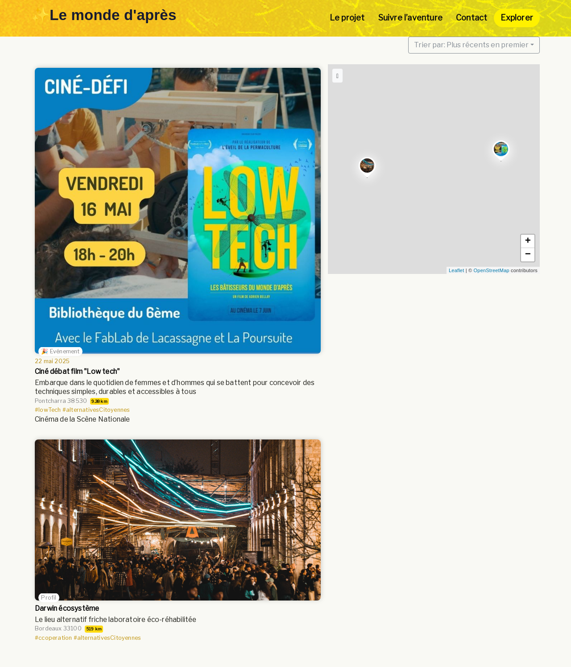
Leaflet (456, 270)
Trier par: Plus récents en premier (471, 45)
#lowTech (48, 409)
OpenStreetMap (491, 270)
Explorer (517, 17)
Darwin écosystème (67, 608)
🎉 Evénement (60, 351)
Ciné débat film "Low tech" (77, 371)
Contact (471, 17)
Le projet (347, 17)
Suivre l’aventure (410, 17)
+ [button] (528, 241)
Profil (48, 597)
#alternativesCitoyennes (96, 409)
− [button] (528, 254)
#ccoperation (53, 637)
